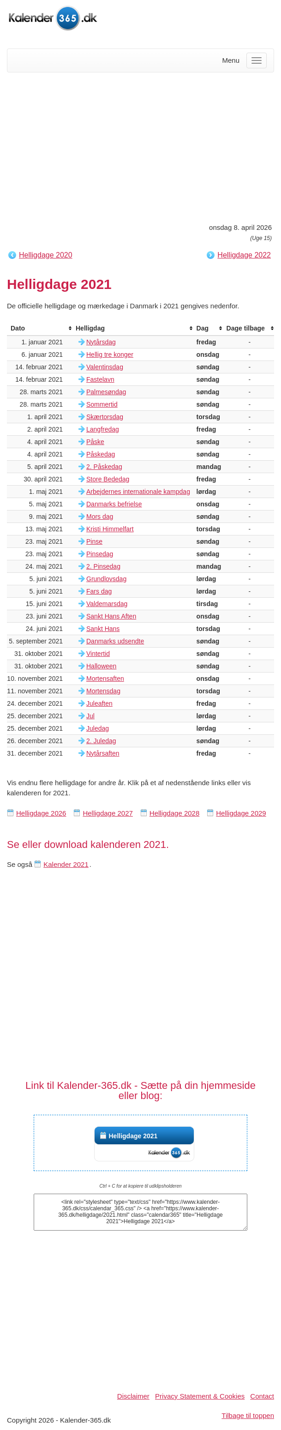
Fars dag (99, 591)
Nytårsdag (101, 342)
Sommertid (102, 404)
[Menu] (256, 60)
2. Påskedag (104, 466)
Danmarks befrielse (114, 504)
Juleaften (99, 703)
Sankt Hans (103, 628)
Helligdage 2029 (241, 813)
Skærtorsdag (104, 417)
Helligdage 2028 (174, 813)
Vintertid (98, 653)
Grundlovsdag (106, 579)
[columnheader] (39, 328)
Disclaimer (133, 1396)
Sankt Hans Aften (111, 616)
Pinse (94, 541)
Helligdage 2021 (133, 1136)
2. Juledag (101, 741)
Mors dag (99, 516)
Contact (262, 1396)
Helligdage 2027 (107, 813)
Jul (90, 716)
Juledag (97, 728)
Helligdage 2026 (41, 813)
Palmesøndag (106, 392)
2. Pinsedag (103, 566)
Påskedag (100, 454)
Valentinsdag (104, 367)
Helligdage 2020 (45, 255)
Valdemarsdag (106, 603)
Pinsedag (99, 554)
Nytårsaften (103, 753)
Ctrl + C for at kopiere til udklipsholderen (140, 1186)
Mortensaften (105, 678)
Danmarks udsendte (115, 641)
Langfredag (102, 429)
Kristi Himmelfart (110, 529)
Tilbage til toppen (247, 1415)
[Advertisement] (140, 146)
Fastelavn (100, 379)
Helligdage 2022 (244, 255)
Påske (95, 441)
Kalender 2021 (66, 864)
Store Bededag (107, 479)
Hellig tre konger (109, 354)
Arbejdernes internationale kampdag (138, 491)
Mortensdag (103, 691)
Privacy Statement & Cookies (200, 1396)
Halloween (101, 666)
